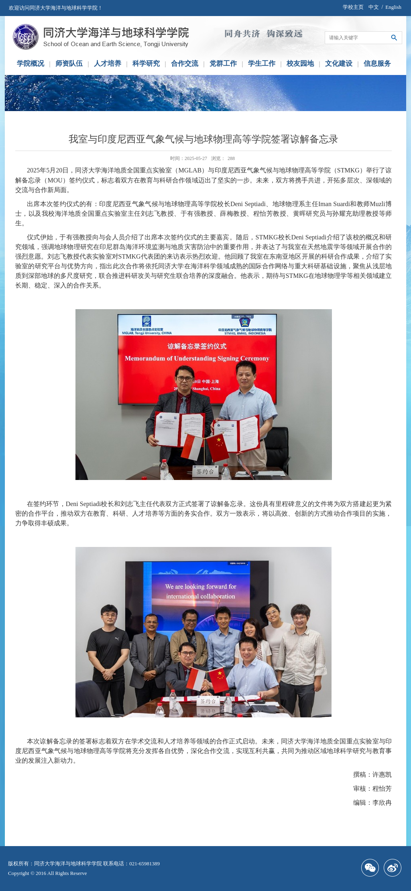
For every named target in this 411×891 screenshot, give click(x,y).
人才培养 (107, 63)
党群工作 (223, 63)
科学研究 (146, 63)
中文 (373, 7)
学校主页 (353, 7)
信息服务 (377, 63)
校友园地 (300, 63)
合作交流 (184, 63)
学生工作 (261, 63)
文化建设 (338, 63)
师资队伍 (69, 63)
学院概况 (30, 63)
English (393, 7)
